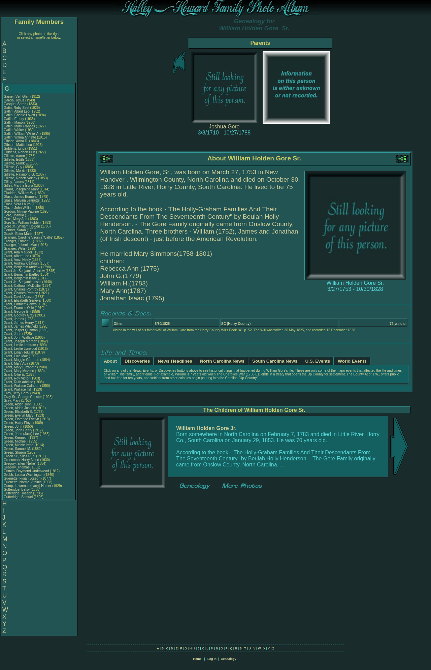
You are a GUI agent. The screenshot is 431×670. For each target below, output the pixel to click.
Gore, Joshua (14, 215)
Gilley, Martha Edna (18, 185)
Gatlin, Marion (15, 122)
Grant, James (14, 319)
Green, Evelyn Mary (18, 415)
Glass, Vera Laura (17, 204)
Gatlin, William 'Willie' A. (21, 133)
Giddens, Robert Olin (19, 152)
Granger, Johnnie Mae (20, 245)
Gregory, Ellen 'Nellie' (20, 463)
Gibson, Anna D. (16, 141)
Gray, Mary (12, 400)
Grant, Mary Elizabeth (20, 367)
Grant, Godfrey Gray (19, 315)
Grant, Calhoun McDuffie (22, 285)
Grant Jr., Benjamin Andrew (24, 271)
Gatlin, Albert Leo (17, 111)
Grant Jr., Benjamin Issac (22, 282)
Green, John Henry (18, 430)
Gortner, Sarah (15, 230)
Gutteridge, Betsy (17, 489)
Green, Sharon (15, 452)
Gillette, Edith (14, 159)
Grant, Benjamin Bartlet (21, 274)
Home (197, 659)
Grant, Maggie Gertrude (21, 360)
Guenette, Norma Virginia (23, 482)
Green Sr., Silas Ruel (19, 456)
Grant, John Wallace (19, 337)
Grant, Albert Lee (16, 256)
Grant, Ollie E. (14, 374)
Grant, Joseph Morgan (20, 341)
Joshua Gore (224, 126)
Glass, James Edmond (21, 197)
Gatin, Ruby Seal (16, 108)
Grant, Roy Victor (17, 378)
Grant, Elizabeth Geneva (22, 300)
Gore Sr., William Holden (22, 222)
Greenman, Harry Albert (21, 460)
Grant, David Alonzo (19, 297)
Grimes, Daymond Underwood (26, 471)
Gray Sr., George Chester (23, 397)
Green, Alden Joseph (19, 408)
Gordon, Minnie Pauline (21, 211)
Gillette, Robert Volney (20, 178)
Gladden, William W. (19, 193)
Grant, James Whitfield (21, 326)
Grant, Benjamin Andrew (22, 267)
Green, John (13, 426)
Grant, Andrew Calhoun (21, 263)
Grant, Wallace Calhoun (21, 386)
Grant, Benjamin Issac (20, 278)
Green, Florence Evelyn (21, 419)
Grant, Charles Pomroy (21, 289)
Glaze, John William (18, 208)
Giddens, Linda (15, 148)
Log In (212, 659)
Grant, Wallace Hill (17, 389)
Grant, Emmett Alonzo (20, 304)
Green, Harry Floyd (18, 423)
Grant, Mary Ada (16, 363)
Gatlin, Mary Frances (19, 126)
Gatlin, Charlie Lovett (19, 115)
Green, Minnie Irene (18, 445)
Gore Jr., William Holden (22, 226)
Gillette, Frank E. (16, 163)
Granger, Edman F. (18, 241)
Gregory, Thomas (17, 467)
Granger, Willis (15, 248)
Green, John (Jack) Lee (21, 434)
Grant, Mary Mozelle (19, 371)
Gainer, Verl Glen (16, 96)
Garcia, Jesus (14, 100)
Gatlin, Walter (14, 130)
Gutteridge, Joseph (18, 493)
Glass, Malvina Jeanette (22, 200)
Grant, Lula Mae (16, 356)
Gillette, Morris (15, 171)
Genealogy (228, 659)
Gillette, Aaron (15, 156)
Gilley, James (14, 182)
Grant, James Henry (19, 323)
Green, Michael (16, 441)
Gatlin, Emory (14, 119)
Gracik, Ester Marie (18, 234)
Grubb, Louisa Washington (23, 475)
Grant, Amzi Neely (17, 260)
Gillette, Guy (13, 167)
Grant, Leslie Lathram (20, 345)
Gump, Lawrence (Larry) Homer (27, 486)
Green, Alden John (18, 404)
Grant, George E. (16, 311)
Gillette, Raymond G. (19, 174)
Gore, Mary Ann (15, 219)
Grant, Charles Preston (21, 293)
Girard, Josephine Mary (21, 189)
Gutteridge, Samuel (19, 497)
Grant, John (13, 334)
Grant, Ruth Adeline (18, 382)
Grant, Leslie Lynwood (20, 349)
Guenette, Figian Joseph (22, 478)
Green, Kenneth (16, 437)
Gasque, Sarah (15, 104)
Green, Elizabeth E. (18, 412)
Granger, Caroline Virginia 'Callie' (28, 237)
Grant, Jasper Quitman (21, 330)
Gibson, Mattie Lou (18, 145)
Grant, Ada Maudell (18, 252)
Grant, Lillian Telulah (19, 352)
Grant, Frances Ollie (19, 308)
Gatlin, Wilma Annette (20, 137)
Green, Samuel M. (17, 449)
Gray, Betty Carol (16, 393)
